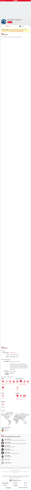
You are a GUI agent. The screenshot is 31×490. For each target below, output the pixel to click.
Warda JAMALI (7, 455)
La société (22, 475)
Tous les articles (27, 475)
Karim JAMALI (7, 445)
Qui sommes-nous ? (5, 475)
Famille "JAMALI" (8, 462)
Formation (18, 475)
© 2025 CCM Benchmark (18, 477)
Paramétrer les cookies (18, 476)
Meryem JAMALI (8, 439)
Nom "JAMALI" (7, 459)
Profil (9, 26)
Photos (22, 26)
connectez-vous (5, 30)
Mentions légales (25, 476)
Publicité (15, 475)
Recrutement (5, 476)
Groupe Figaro (11, 477)
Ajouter (10, 22)
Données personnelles (11, 476)
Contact (10, 475)
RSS (12, 475)
